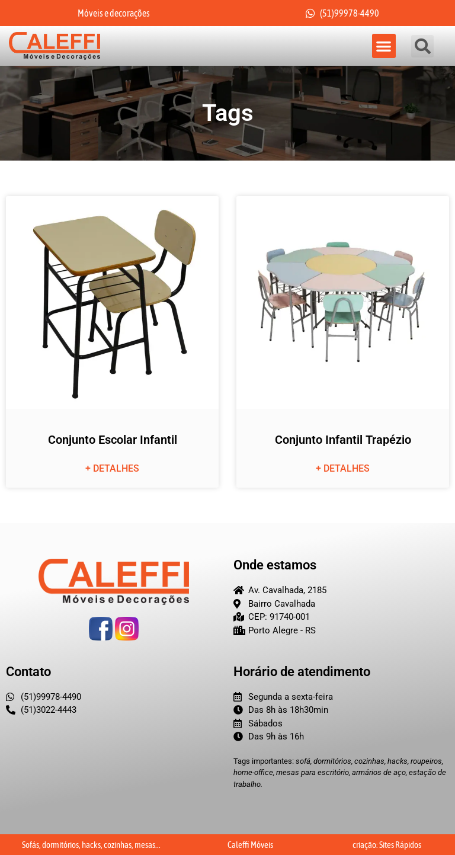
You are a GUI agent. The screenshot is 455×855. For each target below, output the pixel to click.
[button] (384, 46)
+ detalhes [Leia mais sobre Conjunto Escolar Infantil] (112, 468)
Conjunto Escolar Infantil (112, 440)
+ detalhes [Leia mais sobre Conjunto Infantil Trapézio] (343, 468)
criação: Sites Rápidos (387, 845)
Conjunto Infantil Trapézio (343, 440)
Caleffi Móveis (250, 845)
